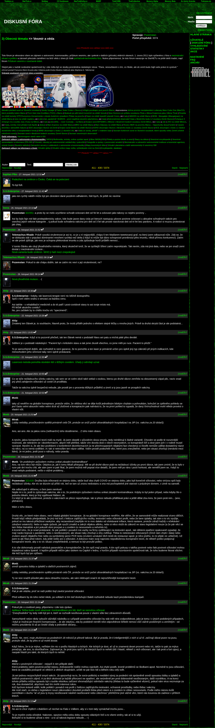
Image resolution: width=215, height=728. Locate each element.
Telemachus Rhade (14, 257)
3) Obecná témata (15, 38)
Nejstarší (183, 168)
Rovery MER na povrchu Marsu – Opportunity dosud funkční (149, 125)
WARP (98, 1)
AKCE (193, 51)
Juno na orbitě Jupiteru (24, 119)
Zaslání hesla (205, 30)
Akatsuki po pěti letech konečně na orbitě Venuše (85, 113)
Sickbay (45, 1)
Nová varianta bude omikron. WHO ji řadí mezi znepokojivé (43, 252)
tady (126, 116)
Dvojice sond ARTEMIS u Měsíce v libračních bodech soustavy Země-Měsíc (118, 122)
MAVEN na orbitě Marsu (140, 116)
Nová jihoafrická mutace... (26, 279)
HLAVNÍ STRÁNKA (201, 34)
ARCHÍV (195, 62)
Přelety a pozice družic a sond (120, 139)
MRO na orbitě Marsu (84, 125)
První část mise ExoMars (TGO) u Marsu (45, 113)
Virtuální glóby (44, 148)
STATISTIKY (197, 48)
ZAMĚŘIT (182, 174)
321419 (29, 480)
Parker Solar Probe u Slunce (68, 110)
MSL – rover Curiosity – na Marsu (69, 122)
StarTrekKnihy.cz (80, 1)
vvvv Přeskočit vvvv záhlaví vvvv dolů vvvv (95, 48)
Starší (175, 168)
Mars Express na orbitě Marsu (60, 125)
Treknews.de (206, 1)
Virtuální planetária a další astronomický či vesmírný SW (132, 145)
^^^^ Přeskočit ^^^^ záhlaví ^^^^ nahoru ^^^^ (95, 153)
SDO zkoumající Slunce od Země (43, 128)
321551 (29, 213)
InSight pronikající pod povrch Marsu (98, 110)
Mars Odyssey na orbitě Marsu (108, 125)
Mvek (6, 414)
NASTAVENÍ (197, 57)
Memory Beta (170, 1)
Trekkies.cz (9, 1)
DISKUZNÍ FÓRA (201, 42)
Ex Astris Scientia (188, 1)
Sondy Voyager (48, 110)
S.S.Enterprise (11, 191)
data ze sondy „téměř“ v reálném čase (95, 130)
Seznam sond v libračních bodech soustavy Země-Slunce (43, 133)
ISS (103, 139)
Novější (17, 168)
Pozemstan (150, 35)
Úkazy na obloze (141, 139)
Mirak (6, 558)
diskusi (42, 125)
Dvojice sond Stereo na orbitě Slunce (75, 128)
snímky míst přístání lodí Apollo (23, 125)
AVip (5, 290)
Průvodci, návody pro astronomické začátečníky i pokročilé (59, 142)
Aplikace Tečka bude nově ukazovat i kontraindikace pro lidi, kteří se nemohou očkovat (58, 610)
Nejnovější (7, 168)
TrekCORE (116, 1)
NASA (49, 139)
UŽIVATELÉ (196, 40)
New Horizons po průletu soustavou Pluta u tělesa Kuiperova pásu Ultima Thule (143, 113)
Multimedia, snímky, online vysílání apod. (71, 139)
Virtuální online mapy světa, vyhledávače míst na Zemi (75, 148)
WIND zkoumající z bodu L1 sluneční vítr (56, 130)
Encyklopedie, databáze (111, 148)
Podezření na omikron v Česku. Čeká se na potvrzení (40, 179)
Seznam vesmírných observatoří (83, 133)
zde (40, 119)
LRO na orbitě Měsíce (176, 122)
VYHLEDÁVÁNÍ (199, 45)
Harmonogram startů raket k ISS (31, 136)
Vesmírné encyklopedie (160, 139)
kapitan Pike (10, 174)
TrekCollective (134, 1)
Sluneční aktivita (22, 145)
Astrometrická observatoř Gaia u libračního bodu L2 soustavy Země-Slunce (140, 119)
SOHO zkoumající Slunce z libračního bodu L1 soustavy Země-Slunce (123, 128)
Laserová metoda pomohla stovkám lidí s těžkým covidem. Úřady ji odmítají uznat (55, 362)
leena (6, 207)
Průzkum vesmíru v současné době (25, 61)
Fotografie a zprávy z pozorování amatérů (105, 142)
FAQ (192, 59)
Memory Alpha (152, 1)
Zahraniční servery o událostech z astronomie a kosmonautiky (57, 145)
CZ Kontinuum (63, 1)
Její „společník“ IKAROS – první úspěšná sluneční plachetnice (71, 119)
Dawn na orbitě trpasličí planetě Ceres (102, 116)
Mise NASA (95, 139)
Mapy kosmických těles (96, 145)
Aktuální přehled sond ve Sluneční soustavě (21, 110)
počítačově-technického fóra (87, 58)
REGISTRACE (204, 13)
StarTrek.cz (26, 1)
